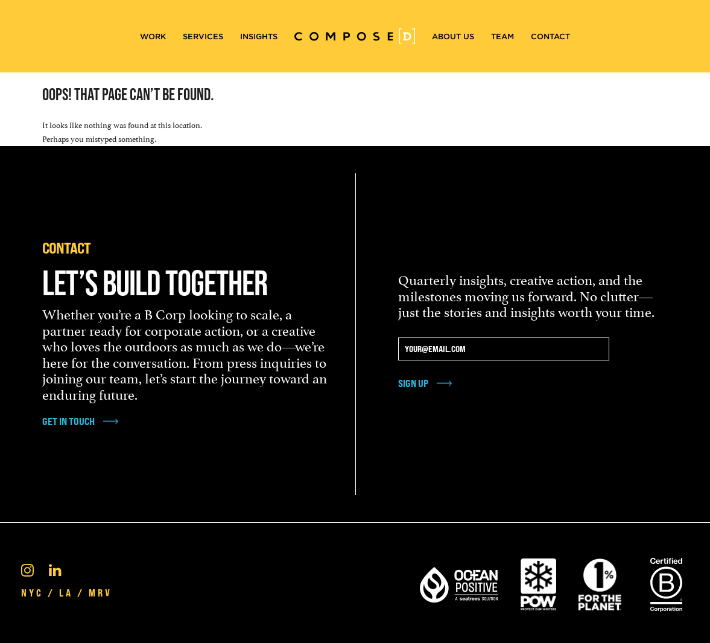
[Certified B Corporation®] (666, 583)
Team (502, 36)
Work (153, 36)
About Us (453, 36)
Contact (550, 36)
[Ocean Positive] (459, 583)
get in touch (68, 421)
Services (203, 36)
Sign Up (413, 383)
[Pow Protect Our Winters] (538, 583)
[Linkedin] (55, 568)
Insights (258, 36)
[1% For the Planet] (599, 583)
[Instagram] (27, 568)
